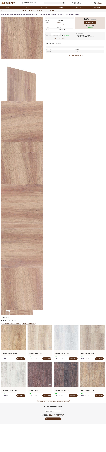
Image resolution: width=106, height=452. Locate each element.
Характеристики (50, 43)
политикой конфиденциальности (56, 415)
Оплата (61, 7)
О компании (44, 7)
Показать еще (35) (74, 55)
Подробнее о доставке (59, 38)
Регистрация (100, 3)
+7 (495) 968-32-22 (30, 2)
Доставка (79, 7)
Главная (3, 10)
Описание (58, 43)
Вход (98, 2)
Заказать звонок (29, 3)
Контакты (97, 7)
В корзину (91, 22)
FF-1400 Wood (60, 25)
